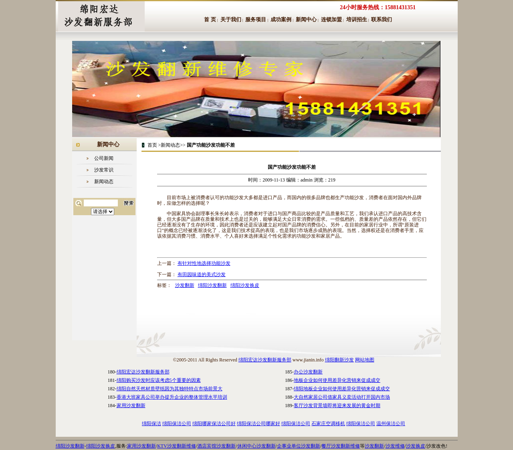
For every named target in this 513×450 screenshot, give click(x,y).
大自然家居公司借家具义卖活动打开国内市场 (342, 397)
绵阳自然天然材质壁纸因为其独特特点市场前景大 (169, 388)
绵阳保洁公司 (176, 423)
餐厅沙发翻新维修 (340, 446)
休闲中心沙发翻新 (256, 446)
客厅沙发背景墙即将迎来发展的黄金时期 (337, 405)
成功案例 (281, 19)
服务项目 (255, 19)
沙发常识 (103, 170)
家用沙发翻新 (131, 405)
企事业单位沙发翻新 (298, 446)
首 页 (210, 19)
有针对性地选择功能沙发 (204, 263)
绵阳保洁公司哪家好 (258, 423)
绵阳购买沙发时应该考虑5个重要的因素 (159, 380)
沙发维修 (395, 446)
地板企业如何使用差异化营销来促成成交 (337, 380)
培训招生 (356, 19)
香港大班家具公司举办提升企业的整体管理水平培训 (172, 397)
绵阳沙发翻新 (212, 285)
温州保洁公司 (390, 423)
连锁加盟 (331, 19)
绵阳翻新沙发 (339, 360)
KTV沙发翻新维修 (176, 446)
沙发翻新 (184, 285)
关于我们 (230, 19)
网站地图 (364, 360)
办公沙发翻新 (308, 372)
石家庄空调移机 (328, 423)
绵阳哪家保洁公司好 (214, 423)
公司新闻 (103, 158)
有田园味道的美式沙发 (202, 274)
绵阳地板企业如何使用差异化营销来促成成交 (342, 388)
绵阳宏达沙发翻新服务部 (264, 360)
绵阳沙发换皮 (244, 285)
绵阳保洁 (151, 423)
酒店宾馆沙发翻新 (216, 446)
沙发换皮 (415, 446)
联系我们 (381, 19)
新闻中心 (306, 19)
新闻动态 (103, 181)
